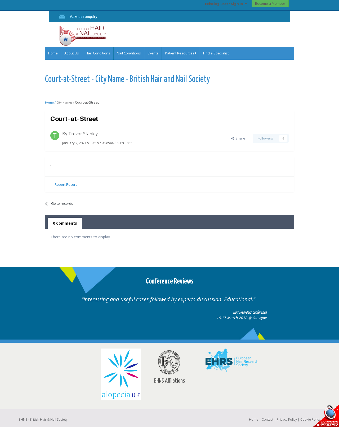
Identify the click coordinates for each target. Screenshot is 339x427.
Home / (50, 102)
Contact (267, 419)
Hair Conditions (98, 53)
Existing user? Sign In (226, 3)
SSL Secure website (326, 416)
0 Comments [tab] (65, 223)
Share (238, 138)
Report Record (66, 184)
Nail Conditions (129, 53)
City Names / (65, 102)
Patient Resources (181, 53)
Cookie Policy (310, 419)
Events (153, 53)
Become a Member (270, 3)
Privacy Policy (287, 419)
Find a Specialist (216, 53)
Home (53, 53)
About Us (71, 53)
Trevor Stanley (83, 134)
